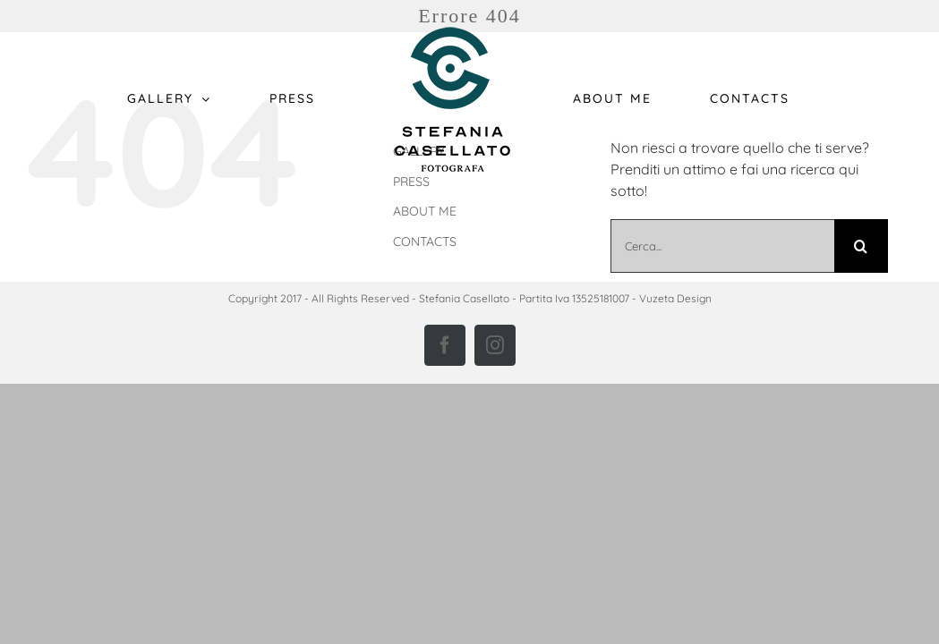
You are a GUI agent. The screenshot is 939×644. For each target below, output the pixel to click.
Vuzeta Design (675, 298)
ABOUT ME (425, 211)
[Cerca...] (722, 246)
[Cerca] (861, 246)
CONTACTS (425, 241)
